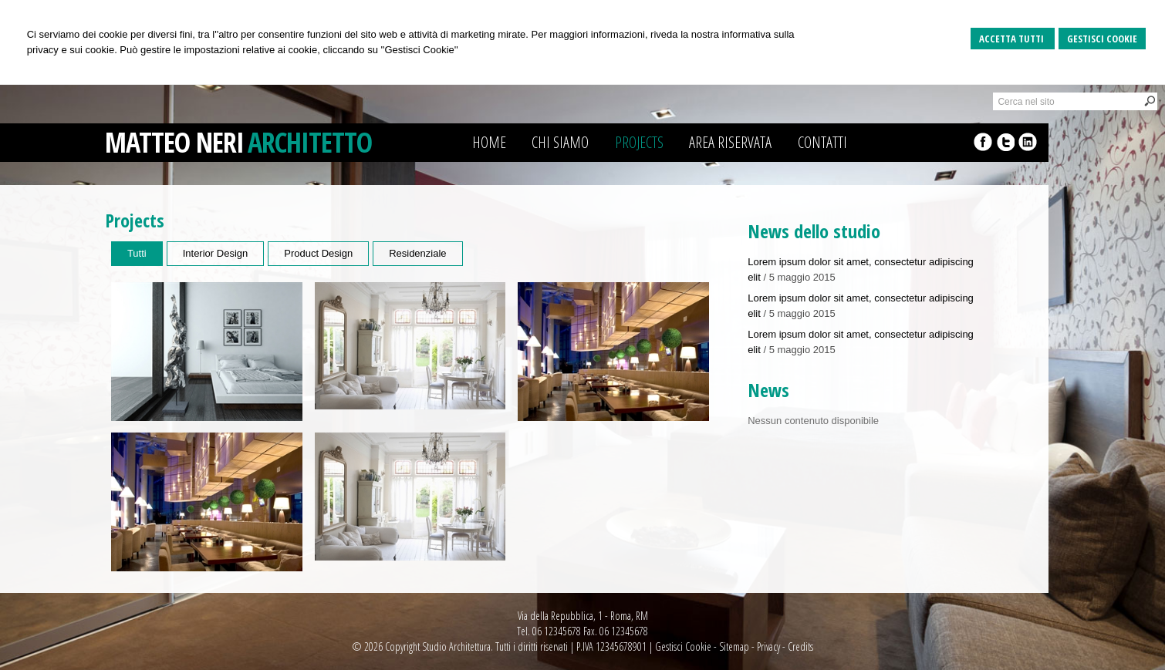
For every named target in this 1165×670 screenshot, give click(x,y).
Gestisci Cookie (1102, 38)
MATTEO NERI (174, 142)
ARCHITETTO (310, 142)
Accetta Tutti (1012, 38)
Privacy (768, 646)
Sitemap (734, 646)
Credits (800, 646)
